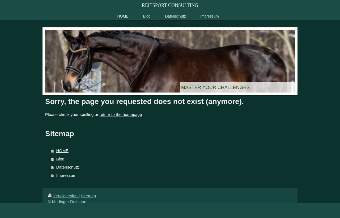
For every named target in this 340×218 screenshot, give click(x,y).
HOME (62, 150)
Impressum (66, 175)
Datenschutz (67, 167)
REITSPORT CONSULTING (170, 5)
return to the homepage (120, 114)
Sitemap (88, 196)
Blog (60, 159)
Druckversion (63, 196)
